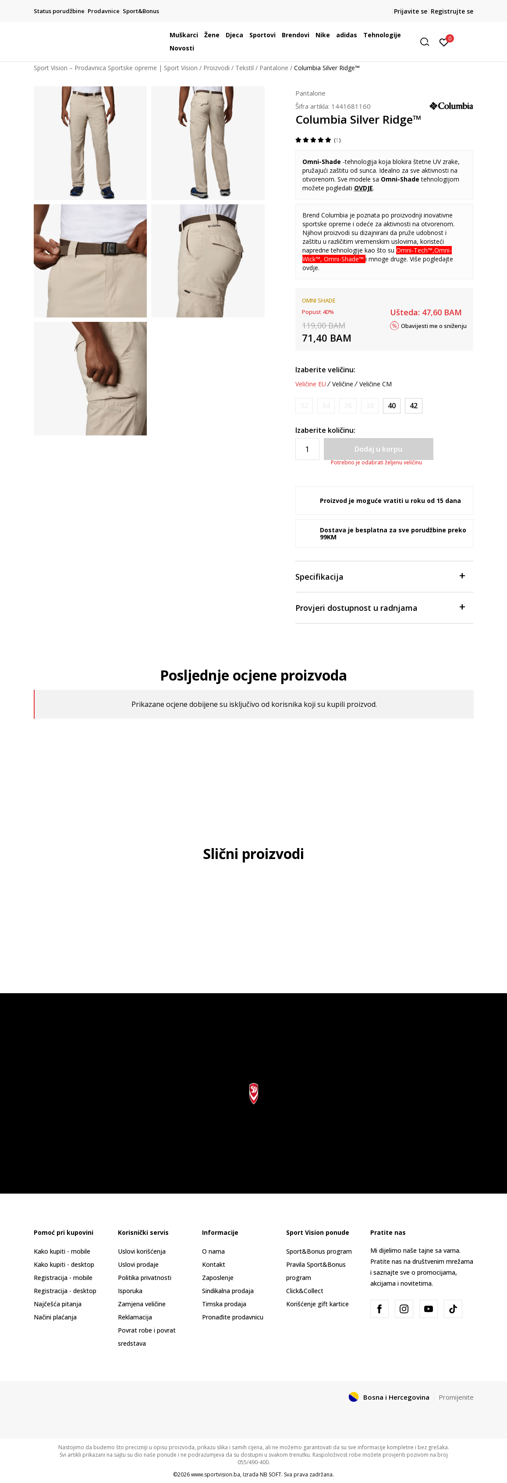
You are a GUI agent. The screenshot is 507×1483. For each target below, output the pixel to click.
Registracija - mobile (63, 1277)
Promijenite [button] (456, 1397)
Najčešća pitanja (58, 1304)
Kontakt (213, 1264)
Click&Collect (304, 1291)
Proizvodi (216, 68)
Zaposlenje (218, 1277)
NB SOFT (270, 1474)
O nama (213, 1251)
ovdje (310, 268)
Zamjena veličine (142, 1304)
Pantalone (273, 68)
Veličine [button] (342, 384)
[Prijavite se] (444, 41)
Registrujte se (452, 11)
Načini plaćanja (55, 1317)
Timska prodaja (224, 1304)
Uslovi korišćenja (142, 1251)
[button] (427, 42)
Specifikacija (380, 576)
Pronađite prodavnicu (232, 1317)
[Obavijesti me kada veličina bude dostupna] (304, 406)
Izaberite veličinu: (325, 370)
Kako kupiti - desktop (64, 1264)
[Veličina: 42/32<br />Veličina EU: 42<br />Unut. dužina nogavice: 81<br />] (413, 406)
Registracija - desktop (65, 1291)
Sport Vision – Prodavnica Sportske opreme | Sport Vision (116, 68)
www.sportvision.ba (215, 1474)
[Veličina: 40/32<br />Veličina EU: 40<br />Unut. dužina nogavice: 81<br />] (392, 406)
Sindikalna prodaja (228, 1291)
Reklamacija (135, 1317)
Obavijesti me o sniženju (434, 325)
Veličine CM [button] (375, 384)
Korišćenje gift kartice (317, 1304)
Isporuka (130, 1291)
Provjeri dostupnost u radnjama (380, 607)
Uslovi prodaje (138, 1264)
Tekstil (244, 68)
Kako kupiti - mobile (62, 1251)
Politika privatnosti (144, 1277)
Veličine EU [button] (310, 384)
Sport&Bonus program (319, 1251)
